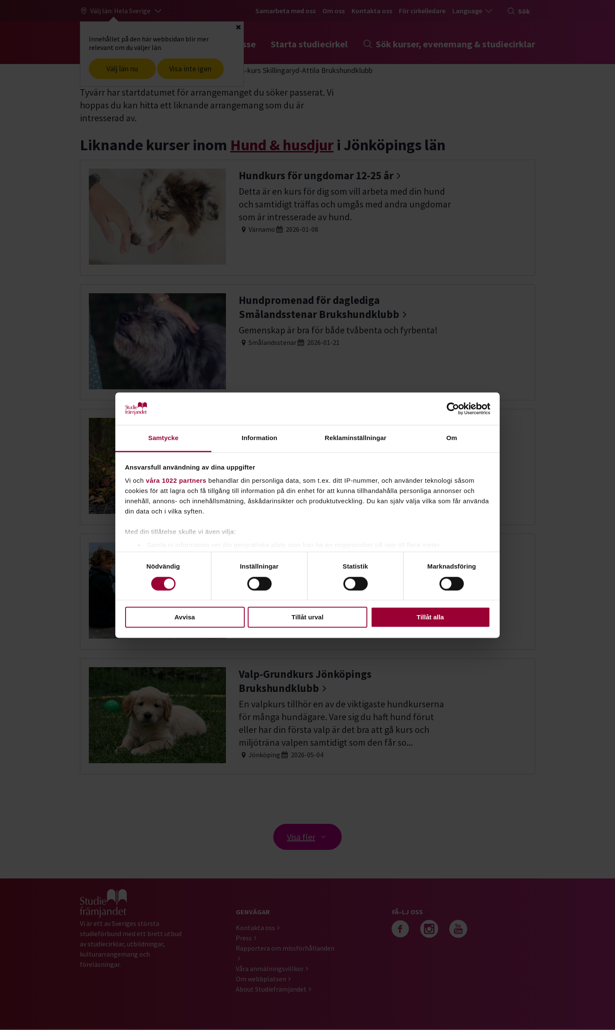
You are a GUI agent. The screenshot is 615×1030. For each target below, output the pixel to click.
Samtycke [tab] (163, 438)
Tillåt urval (308, 617)
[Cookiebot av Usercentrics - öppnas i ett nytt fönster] (453, 408)
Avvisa (185, 617)
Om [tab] (451, 438)
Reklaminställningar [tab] (355, 438)
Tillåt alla (430, 617)
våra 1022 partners (176, 480)
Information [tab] (260, 438)
